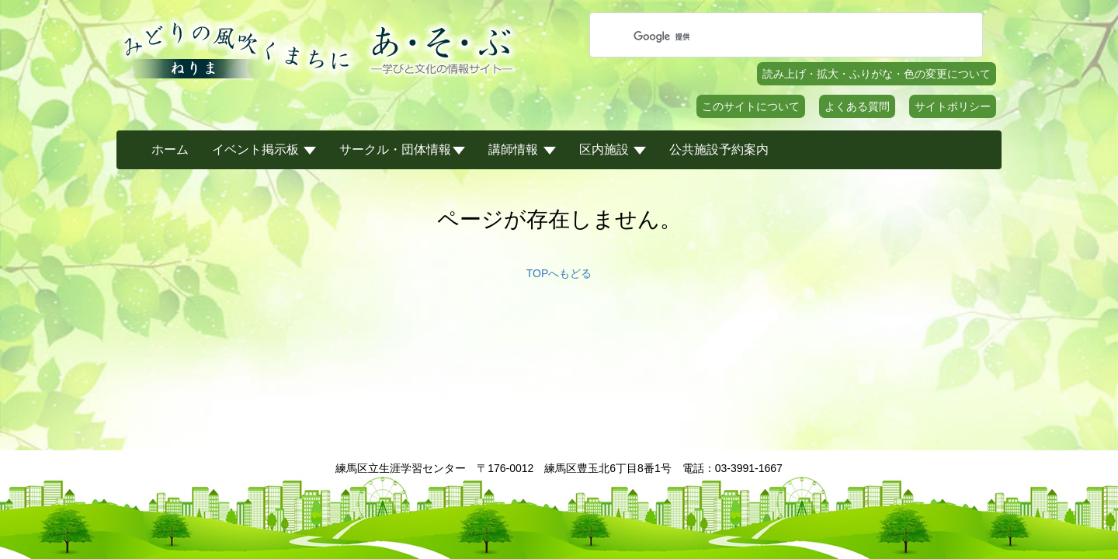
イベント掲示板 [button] (264, 149)
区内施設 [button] (612, 149)
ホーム (170, 149)
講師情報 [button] (521, 149)
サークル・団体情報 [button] (402, 149)
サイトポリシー (953, 106)
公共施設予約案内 (719, 149)
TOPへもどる (559, 273)
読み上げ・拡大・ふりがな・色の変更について (876, 74)
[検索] (784, 36)
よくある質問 (857, 106)
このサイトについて (751, 106)
